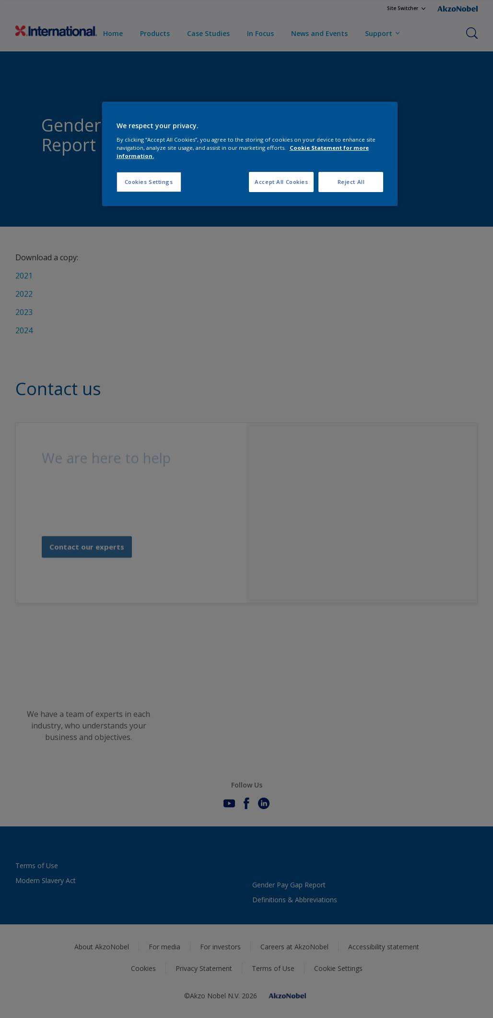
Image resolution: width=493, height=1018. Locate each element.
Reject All (351, 181)
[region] (250, 154)
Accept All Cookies (281, 181)
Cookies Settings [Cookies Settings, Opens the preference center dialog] (149, 181)
